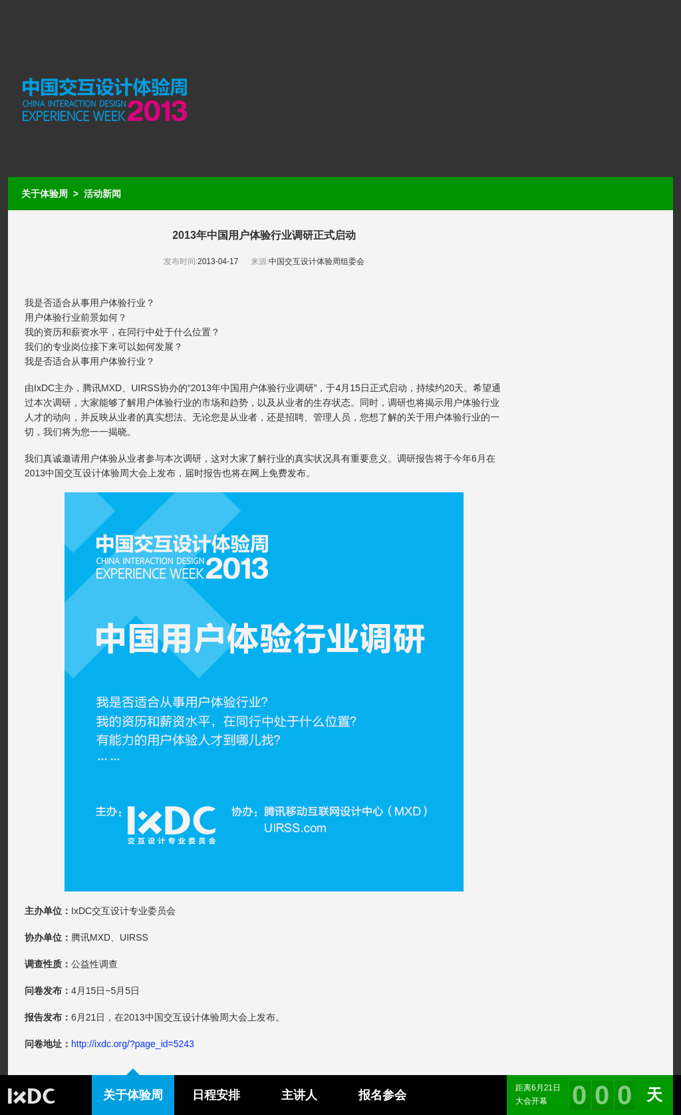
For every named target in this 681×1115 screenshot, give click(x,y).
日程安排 (216, 1095)
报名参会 (382, 1095)
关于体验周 (44, 193)
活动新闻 (102, 193)
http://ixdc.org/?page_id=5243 (132, 1043)
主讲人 (299, 1095)
